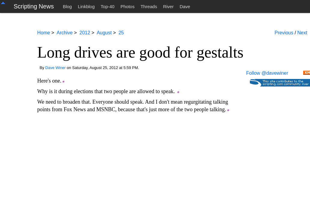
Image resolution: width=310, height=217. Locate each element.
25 (121, 32)
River (168, 6)
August (104, 32)
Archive (64, 32)
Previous (284, 32)
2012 (84, 32)
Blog (67, 6)
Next (302, 32)
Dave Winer (55, 67)
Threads (148, 6)
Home (43, 32)
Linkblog (86, 6)
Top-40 (108, 6)
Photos (128, 6)
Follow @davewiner (267, 73)
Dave (185, 6)
